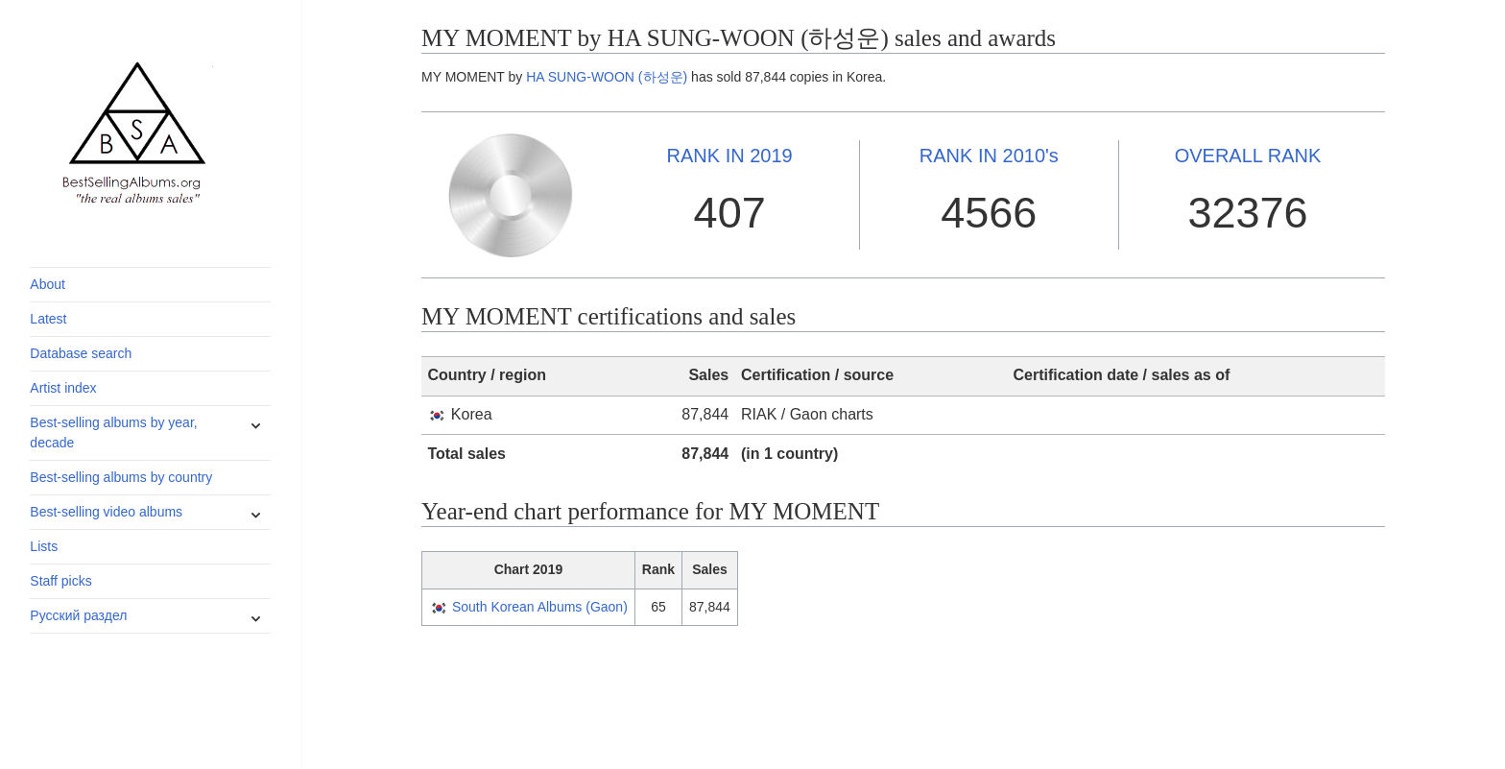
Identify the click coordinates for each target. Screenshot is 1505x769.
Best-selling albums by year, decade (113, 432)
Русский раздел (78, 615)
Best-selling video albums (106, 511)
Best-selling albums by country (121, 477)
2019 (730, 155)
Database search (80, 353)
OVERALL (1248, 155)
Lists (44, 546)
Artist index (63, 388)
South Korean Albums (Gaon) (540, 606)
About (47, 284)
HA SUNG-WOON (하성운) (606, 76)
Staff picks (60, 581)
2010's (989, 155)
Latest (48, 318)
